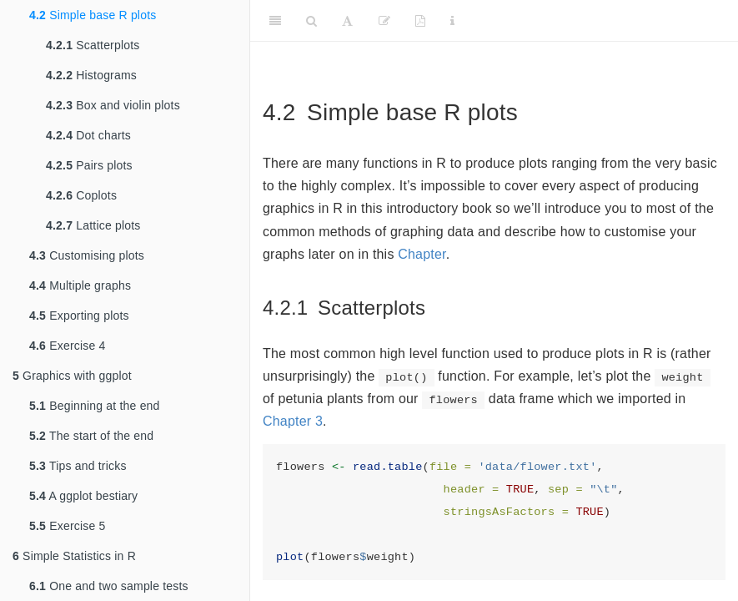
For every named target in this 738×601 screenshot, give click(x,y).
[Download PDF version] (420, 21)
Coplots (81, 195)
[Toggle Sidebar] (275, 21)
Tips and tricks (78, 465)
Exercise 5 (67, 526)
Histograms (91, 75)
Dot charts (88, 135)
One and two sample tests (108, 586)
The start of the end (91, 435)
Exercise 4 (67, 345)
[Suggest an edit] (384, 21)
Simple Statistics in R (74, 556)
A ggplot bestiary (83, 496)
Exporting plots (79, 315)
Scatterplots (93, 45)
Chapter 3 (293, 421)
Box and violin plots (113, 105)
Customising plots (86, 255)
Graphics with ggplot (72, 375)
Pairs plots (89, 165)
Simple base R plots (92, 15)
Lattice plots (93, 225)
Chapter (421, 254)
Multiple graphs (80, 285)
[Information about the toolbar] (452, 21)
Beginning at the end (94, 405)
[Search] (311, 21)
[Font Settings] (347, 21)
